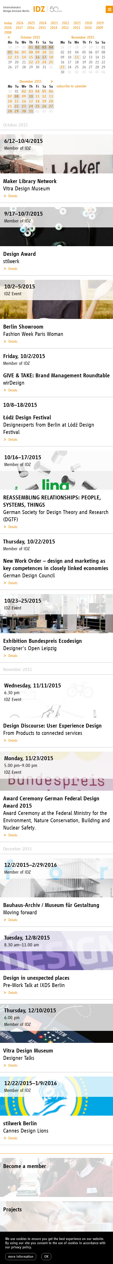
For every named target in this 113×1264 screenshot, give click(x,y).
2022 (65, 23)
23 (37, 62)
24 (44, 62)
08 (31, 52)
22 (31, 62)
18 (51, 57)
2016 (30, 28)
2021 (77, 23)
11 (51, 52)
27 (51, 106)
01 (31, 47)
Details (12, 196)
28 (10, 111)
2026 (19, 23)
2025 (31, 23)
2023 (54, 23)
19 (44, 101)
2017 (19, 28)
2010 (88, 28)
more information (20, 1257)
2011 (76, 28)
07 (24, 52)
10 (44, 52)
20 (51, 101)
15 (31, 57)
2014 (53, 28)
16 (37, 57)
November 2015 (82, 37)
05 (10, 52)
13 (17, 57)
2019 (100, 23)
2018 (7, 28)
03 (44, 47)
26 (44, 106)
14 (24, 57)
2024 (42, 23)
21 (10, 106)
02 (37, 47)
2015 (42, 28)
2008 (7, 32)
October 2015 (30, 37)
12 (10, 57)
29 (17, 111)
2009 (99, 28)
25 (51, 62)
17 (44, 57)
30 (24, 111)
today (8, 23)
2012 (65, 28)
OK (46, 1257)
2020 (88, 23)
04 (51, 47)
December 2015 (31, 81)
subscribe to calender (71, 86)
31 (31, 111)
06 (17, 52)
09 (37, 52)
